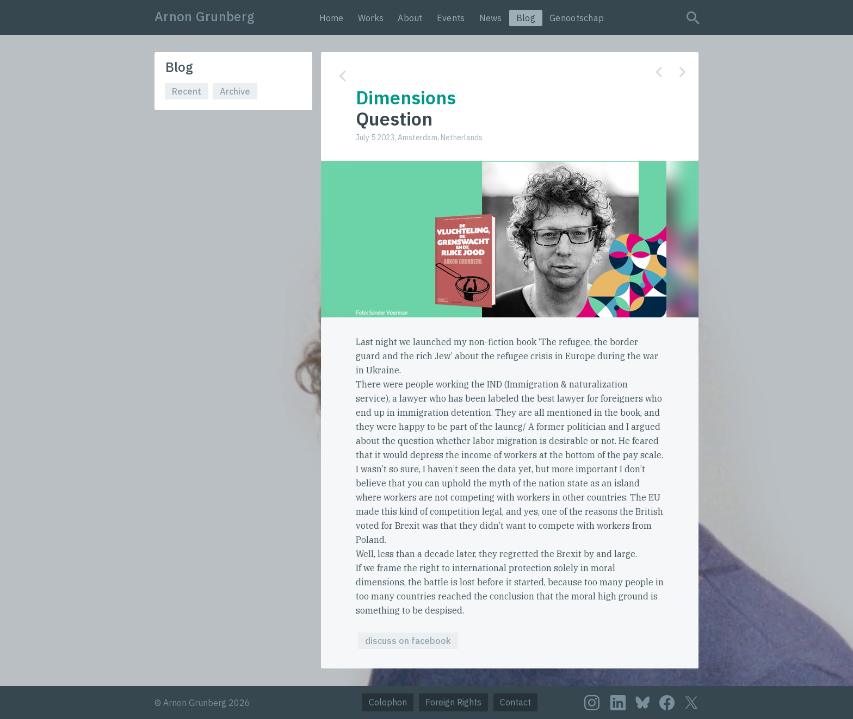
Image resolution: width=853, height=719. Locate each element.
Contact (515, 702)
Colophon (388, 702)
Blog (525, 17)
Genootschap (576, 17)
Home (331, 17)
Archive (235, 91)
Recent (186, 91)
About (410, 17)
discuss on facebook (408, 640)
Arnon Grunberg (204, 16)
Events (451, 17)
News (490, 17)
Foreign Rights (453, 702)
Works (371, 17)
